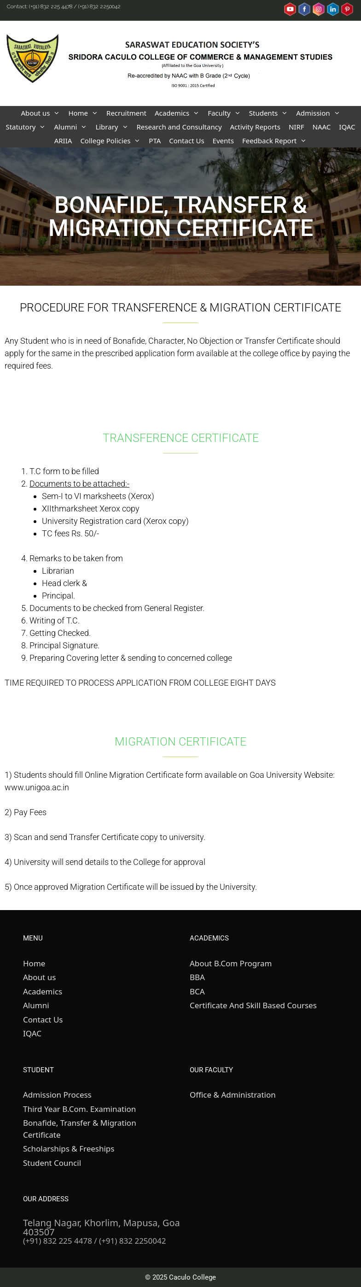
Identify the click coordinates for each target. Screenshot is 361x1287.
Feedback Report (276, 140)
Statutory (28, 127)
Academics (179, 113)
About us (42, 113)
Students (270, 113)
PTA (155, 140)
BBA (197, 977)
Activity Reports (255, 126)
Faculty (226, 113)
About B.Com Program (231, 963)
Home (85, 113)
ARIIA (63, 140)
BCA (197, 991)
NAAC (322, 126)
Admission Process (57, 1094)
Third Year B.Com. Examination (79, 1109)
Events (223, 140)
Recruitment (126, 113)
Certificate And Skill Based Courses (253, 1005)
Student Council (52, 1163)
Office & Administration (233, 1094)
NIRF (296, 126)
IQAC (347, 126)
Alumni (72, 127)
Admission (320, 113)
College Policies (112, 140)
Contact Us (186, 140)
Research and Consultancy (179, 126)
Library (113, 127)
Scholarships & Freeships (68, 1148)
